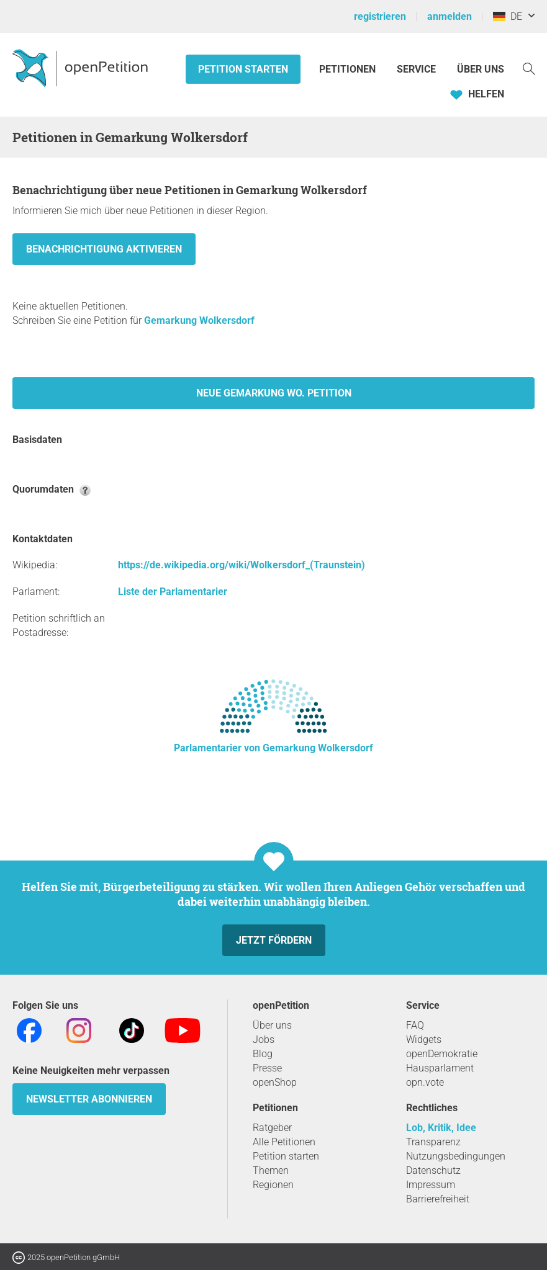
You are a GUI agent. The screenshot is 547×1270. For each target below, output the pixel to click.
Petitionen (348, 69)
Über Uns (480, 69)
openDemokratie (441, 1054)
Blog (263, 1054)
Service (416, 69)
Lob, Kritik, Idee (441, 1128)
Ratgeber (272, 1128)
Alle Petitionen (284, 1142)
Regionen (273, 1185)
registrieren (380, 16)
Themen (271, 1170)
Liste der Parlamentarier (172, 591)
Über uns (272, 1025)
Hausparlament (440, 1068)
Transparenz (433, 1142)
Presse (267, 1068)
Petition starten (243, 69)
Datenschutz (433, 1170)
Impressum (430, 1185)
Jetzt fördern (274, 940)
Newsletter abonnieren (89, 1099)
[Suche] (529, 68)
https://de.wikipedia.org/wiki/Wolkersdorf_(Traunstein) (241, 565)
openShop (275, 1082)
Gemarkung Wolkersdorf (199, 320)
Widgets (423, 1039)
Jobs (263, 1039)
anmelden (449, 16)
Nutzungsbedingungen (455, 1156)
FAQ (415, 1025)
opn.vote (425, 1082)
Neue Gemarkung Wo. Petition (273, 393)
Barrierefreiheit (437, 1199)
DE (507, 16)
